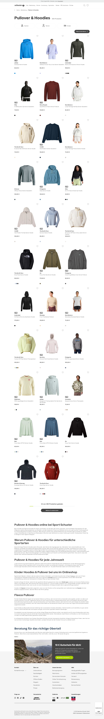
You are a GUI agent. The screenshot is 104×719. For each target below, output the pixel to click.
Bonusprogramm (57, 670)
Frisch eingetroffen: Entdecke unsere (49, 1)
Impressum (79, 713)
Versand (73, 676)
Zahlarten (74, 682)
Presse (35, 688)
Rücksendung (75, 679)
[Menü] (101, 703)
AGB (74, 713)
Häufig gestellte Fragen (78, 670)
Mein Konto (55, 673)
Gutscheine (55, 682)
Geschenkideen (57, 685)
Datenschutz (86, 713)
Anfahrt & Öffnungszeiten (79, 673)
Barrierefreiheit (75, 685)
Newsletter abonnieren (63, 657)
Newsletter (36, 685)
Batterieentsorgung (58, 688)
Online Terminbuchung (59, 679)
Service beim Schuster (59, 676)
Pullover (73, 576)
